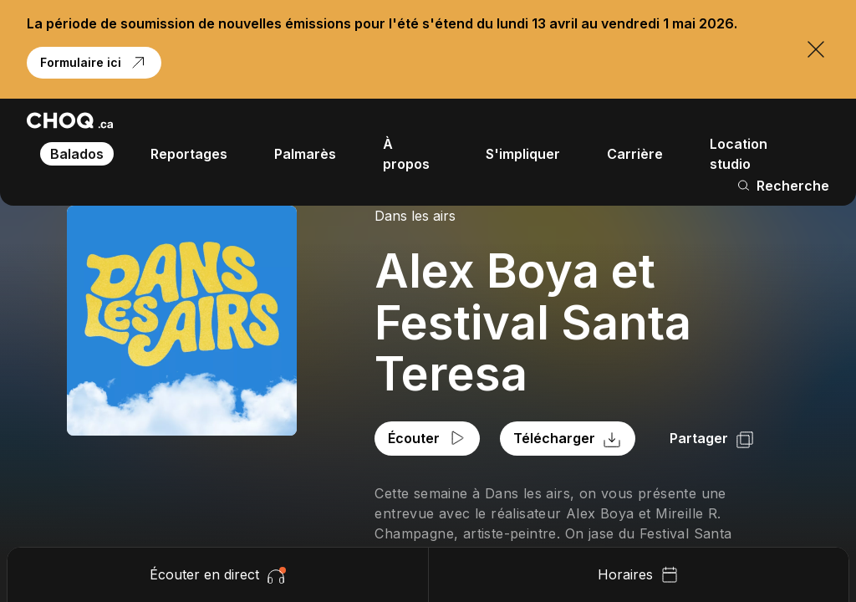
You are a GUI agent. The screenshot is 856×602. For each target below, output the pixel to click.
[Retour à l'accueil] (70, 120)
